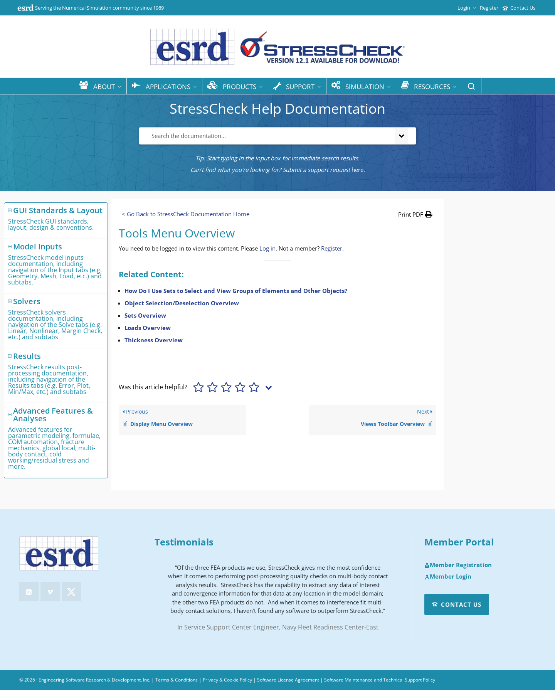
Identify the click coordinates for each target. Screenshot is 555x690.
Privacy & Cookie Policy (227, 680)
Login (466, 7)
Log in (267, 248)
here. (358, 169)
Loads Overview (147, 328)
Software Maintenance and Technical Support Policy (379, 680)
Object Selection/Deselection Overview (181, 303)
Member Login (447, 577)
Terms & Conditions (176, 680)
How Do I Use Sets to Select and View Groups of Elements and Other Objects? (235, 291)
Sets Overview (145, 315)
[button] (415, 214)
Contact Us (519, 7)
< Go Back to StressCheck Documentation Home (185, 214)
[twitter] (71, 591)
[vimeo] (50, 591)
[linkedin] (29, 591)
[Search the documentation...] (265, 136)
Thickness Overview (153, 340)
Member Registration (458, 565)
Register (489, 7)
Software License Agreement (288, 680)
